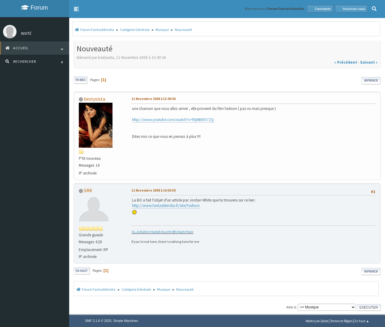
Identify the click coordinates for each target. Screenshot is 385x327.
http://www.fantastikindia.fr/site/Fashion (166, 205)
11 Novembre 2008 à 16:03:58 (153, 190)
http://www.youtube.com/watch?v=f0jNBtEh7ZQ (173, 119)
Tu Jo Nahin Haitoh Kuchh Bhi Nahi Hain (162, 231)
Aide (325, 321)
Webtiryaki (313, 321)
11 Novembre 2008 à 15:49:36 (153, 99)
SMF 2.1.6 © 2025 (98, 320)
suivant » (368, 62)
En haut (81, 271)
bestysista (94, 99)
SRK (88, 190)
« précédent (345, 62)
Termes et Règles (341, 321)
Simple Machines (125, 320)
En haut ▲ (362, 321)
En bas (80, 80)
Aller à (291, 307)
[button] (76, 9)
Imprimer (371, 80)
